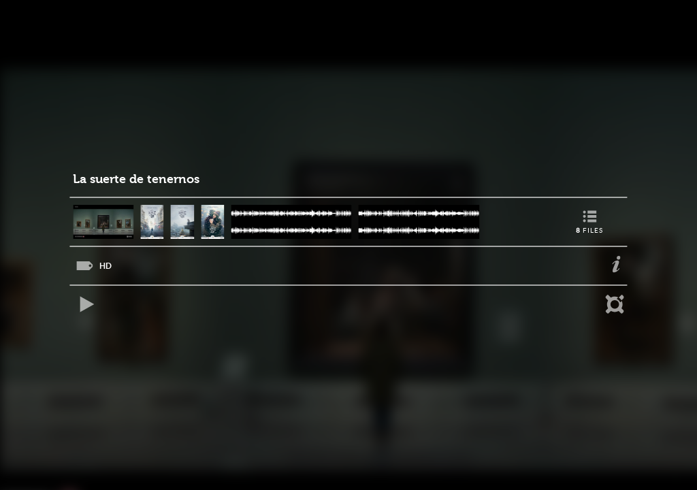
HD (105, 265)
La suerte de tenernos (136, 179)
